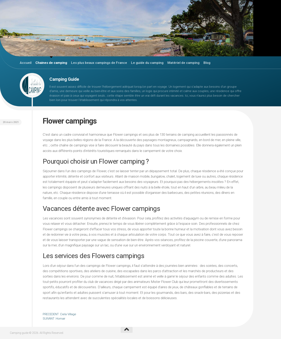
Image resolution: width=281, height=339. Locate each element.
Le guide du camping (147, 63)
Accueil (25, 63)
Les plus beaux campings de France (99, 63)
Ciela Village (59, 314)
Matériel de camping (183, 63)
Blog (206, 63)
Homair (54, 318)
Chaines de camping (51, 63)
